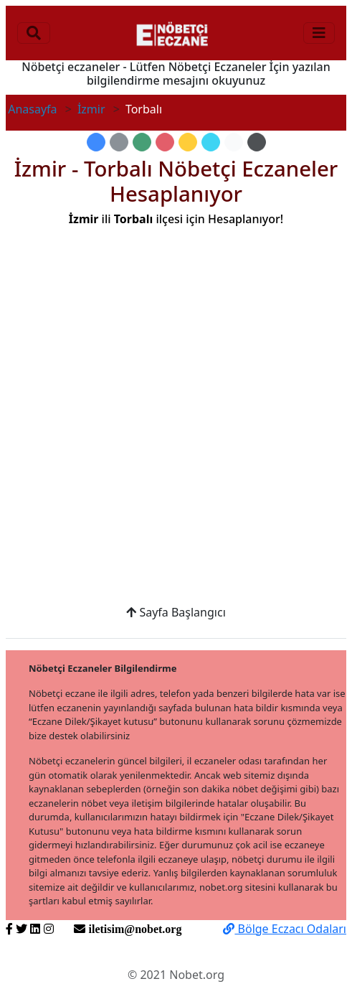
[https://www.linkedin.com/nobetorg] (35, 929)
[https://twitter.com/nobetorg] (21, 929)
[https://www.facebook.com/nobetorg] (9, 929)
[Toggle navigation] (33, 33)
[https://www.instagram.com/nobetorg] (49, 929)
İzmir (91, 109)
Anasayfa (32, 109)
